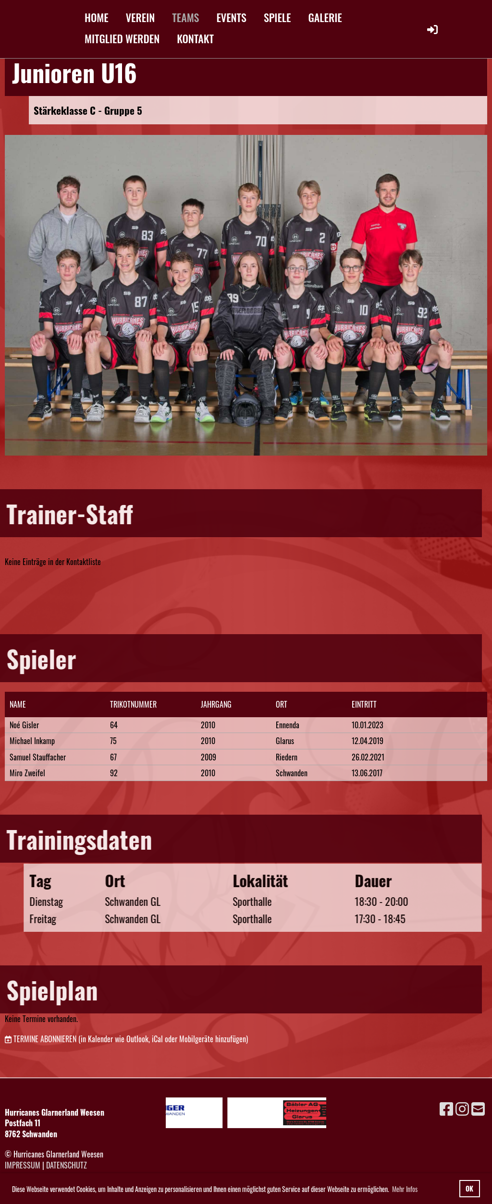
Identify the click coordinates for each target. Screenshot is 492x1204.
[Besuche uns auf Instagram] (462, 1107)
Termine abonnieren (44, 1039)
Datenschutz (66, 1165)
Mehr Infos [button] (405, 1189)
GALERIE (325, 17)
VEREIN (140, 17)
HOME (97, 17)
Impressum (22, 1165)
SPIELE (277, 17)
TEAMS (185, 17)
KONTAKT (195, 38)
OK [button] (469, 1188)
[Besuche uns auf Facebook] (446, 1107)
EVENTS (231, 17)
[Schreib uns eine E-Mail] (478, 1107)
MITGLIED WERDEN (122, 38)
